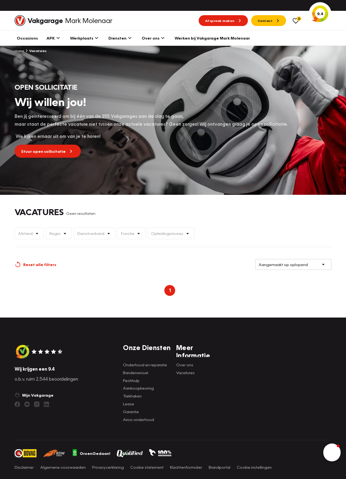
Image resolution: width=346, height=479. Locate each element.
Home (19, 50)
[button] (332, 452)
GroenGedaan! (91, 453)
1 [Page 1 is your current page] (170, 290)
